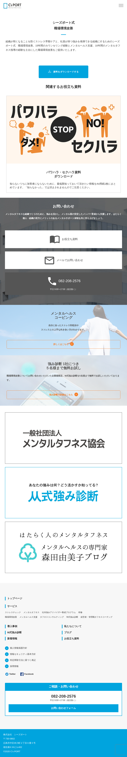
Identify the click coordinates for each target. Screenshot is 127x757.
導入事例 (12, 626)
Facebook (27, 674)
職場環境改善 (11, 617)
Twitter (10, 674)
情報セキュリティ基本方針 (23, 654)
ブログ (68, 632)
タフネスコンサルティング (52, 617)
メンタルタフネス (31, 612)
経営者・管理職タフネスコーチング (96, 617)
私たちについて (73, 626)
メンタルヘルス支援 (28, 617)
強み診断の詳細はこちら (61, 394)
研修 (80, 612)
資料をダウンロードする (63, 72)
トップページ (14, 598)
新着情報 (12, 638)
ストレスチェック (13, 612)
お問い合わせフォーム (63, 708)
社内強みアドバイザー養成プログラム (59, 612)
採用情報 (14, 666)
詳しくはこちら (60, 344)
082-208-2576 (63, 283)
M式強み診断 (72, 617)
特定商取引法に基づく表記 (23, 660)
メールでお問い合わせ (63, 260)
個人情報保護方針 (18, 648)
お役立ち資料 (63, 239)
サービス (12, 606)
